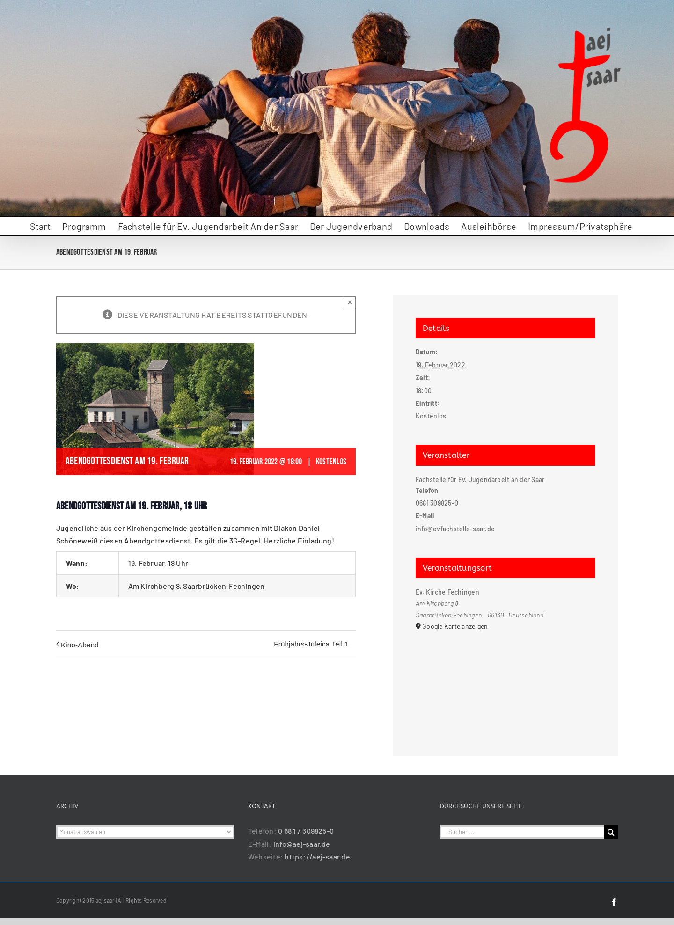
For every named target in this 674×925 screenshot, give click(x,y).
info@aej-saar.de (301, 843)
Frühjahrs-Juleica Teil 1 (311, 644)
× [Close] (350, 302)
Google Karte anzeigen (455, 626)
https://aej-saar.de (317, 856)
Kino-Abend (80, 645)
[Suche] (611, 832)
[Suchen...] (522, 832)
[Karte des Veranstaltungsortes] (505, 681)
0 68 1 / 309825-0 (306, 830)
